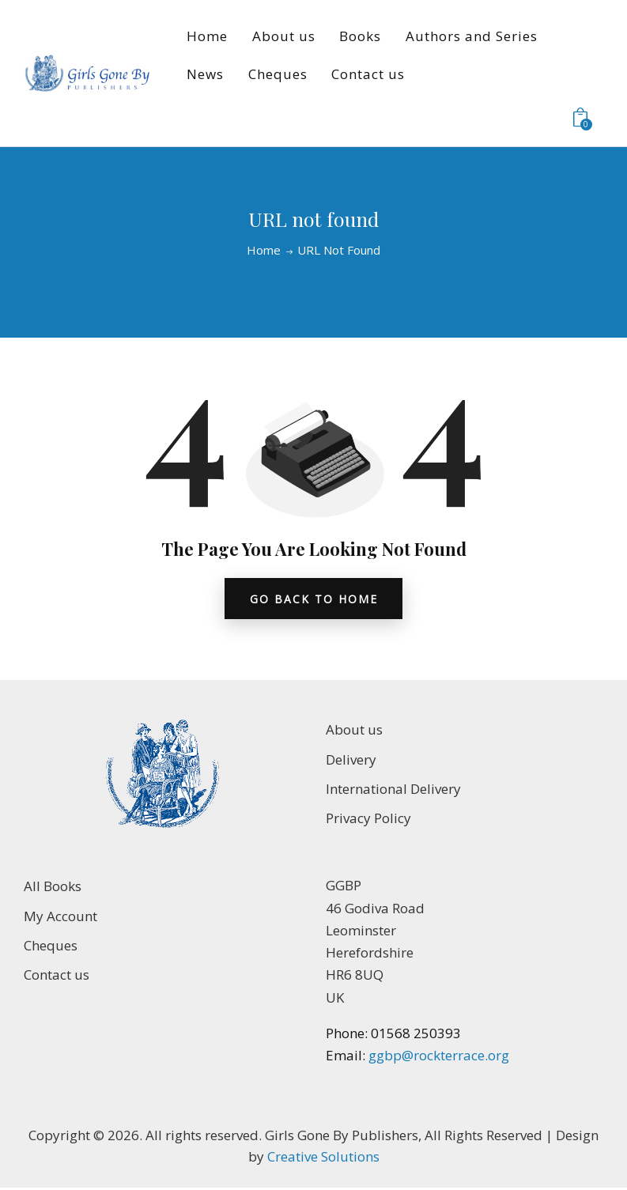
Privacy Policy (368, 819)
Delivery (351, 760)
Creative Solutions (323, 1158)
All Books (52, 887)
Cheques (50, 947)
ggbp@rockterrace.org (437, 1057)
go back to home (314, 598)
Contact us (56, 976)
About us (354, 731)
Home (264, 250)
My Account (60, 917)
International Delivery (393, 790)
